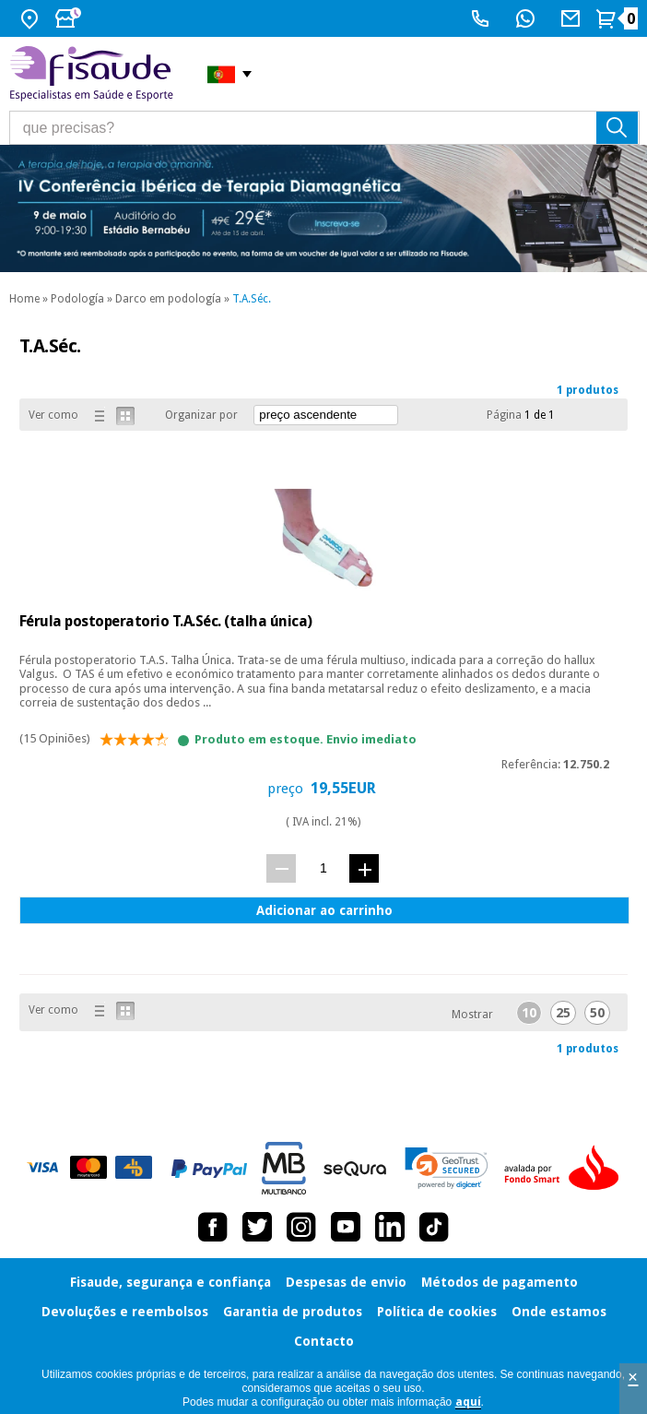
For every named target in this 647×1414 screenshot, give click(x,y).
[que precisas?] (324, 128)
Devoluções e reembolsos (124, 1311)
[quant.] (323, 867)
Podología (77, 298)
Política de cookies (437, 1311)
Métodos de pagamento (499, 1282)
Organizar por (201, 415)
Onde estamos (559, 1311)
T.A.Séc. (251, 298)
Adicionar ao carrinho (324, 910)
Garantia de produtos (292, 1311)
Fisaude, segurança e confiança (170, 1282)
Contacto (324, 1341)
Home (24, 298)
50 (597, 1012)
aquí (468, 1402)
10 (529, 1012)
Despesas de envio (346, 1282)
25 (563, 1012)
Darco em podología (168, 298)
